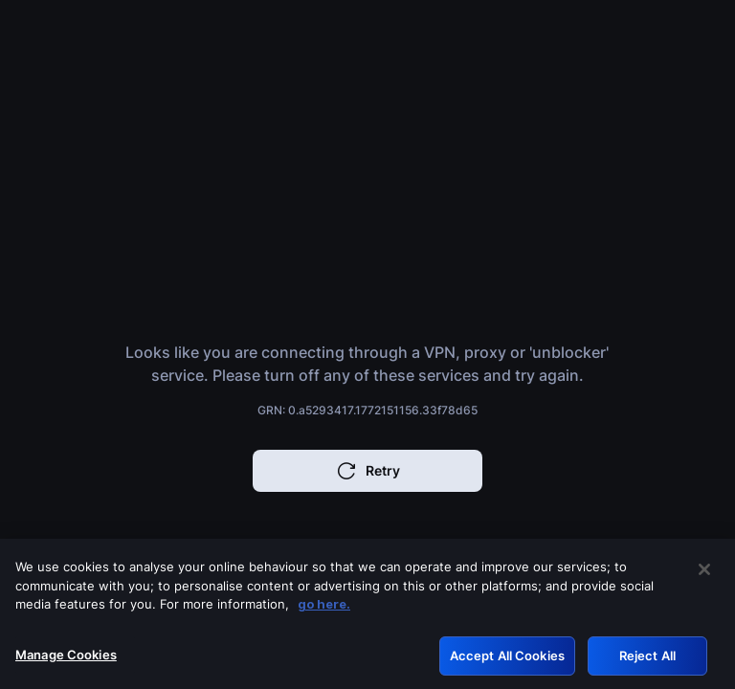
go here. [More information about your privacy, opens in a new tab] (324, 608)
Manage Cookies (66, 659)
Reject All (647, 660)
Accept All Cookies (507, 660)
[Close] (704, 574)
